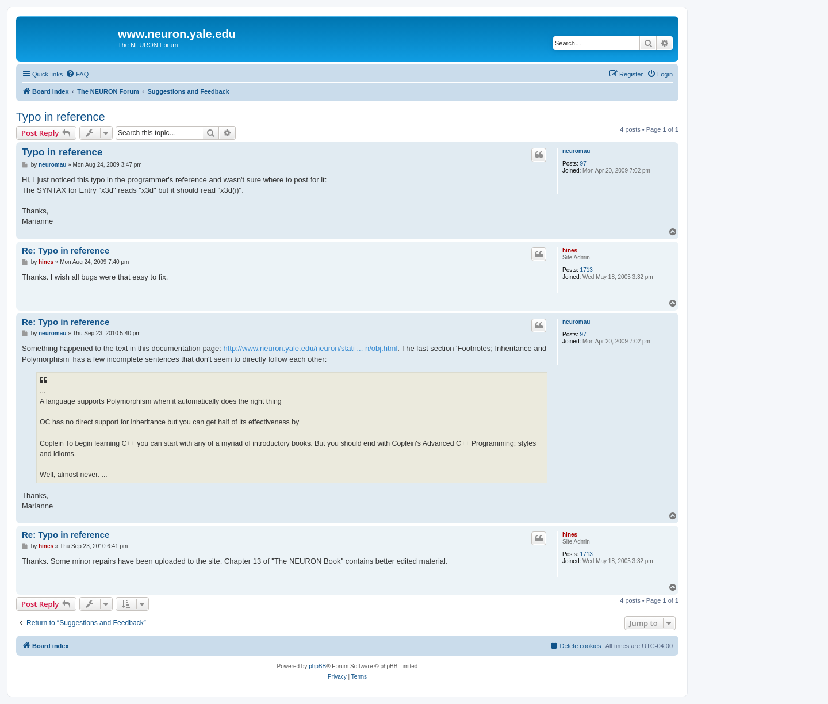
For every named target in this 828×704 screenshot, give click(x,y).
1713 (586, 270)
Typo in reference (60, 116)
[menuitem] (77, 74)
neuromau (576, 151)
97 (583, 163)
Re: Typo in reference (65, 250)
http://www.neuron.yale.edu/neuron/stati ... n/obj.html (311, 348)
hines (569, 250)
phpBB (317, 666)
